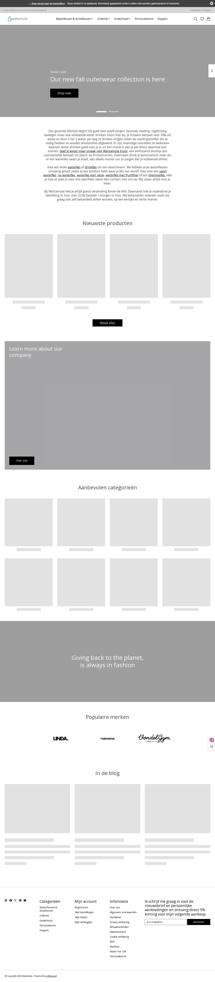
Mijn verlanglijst (83, 922)
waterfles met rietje (90, 175)
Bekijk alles (107, 323)
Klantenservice (118, 931)
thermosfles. (156, 175)
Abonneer (198, 922)
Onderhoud (46, 920)
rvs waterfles (66, 175)
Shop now (64, 93)
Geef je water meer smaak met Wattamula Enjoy (93, 151)
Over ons (115, 907)
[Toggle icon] (195, 19)
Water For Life (118, 951)
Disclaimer (115, 917)
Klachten (114, 946)
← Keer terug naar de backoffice (47, 3)
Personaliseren (144, 19)
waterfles (74, 167)
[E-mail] (165, 922)
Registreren (81, 907)
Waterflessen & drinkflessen (48, 909)
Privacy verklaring (119, 922)
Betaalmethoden (119, 927)
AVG (112, 941)
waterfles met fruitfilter (122, 175)
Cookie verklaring (119, 936)
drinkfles (91, 167)
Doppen (162, 19)
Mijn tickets (81, 917)
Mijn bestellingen (84, 912)
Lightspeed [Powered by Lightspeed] (51, 976)
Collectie (44, 915)
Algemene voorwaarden (123, 912)
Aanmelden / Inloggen (200, 10)
